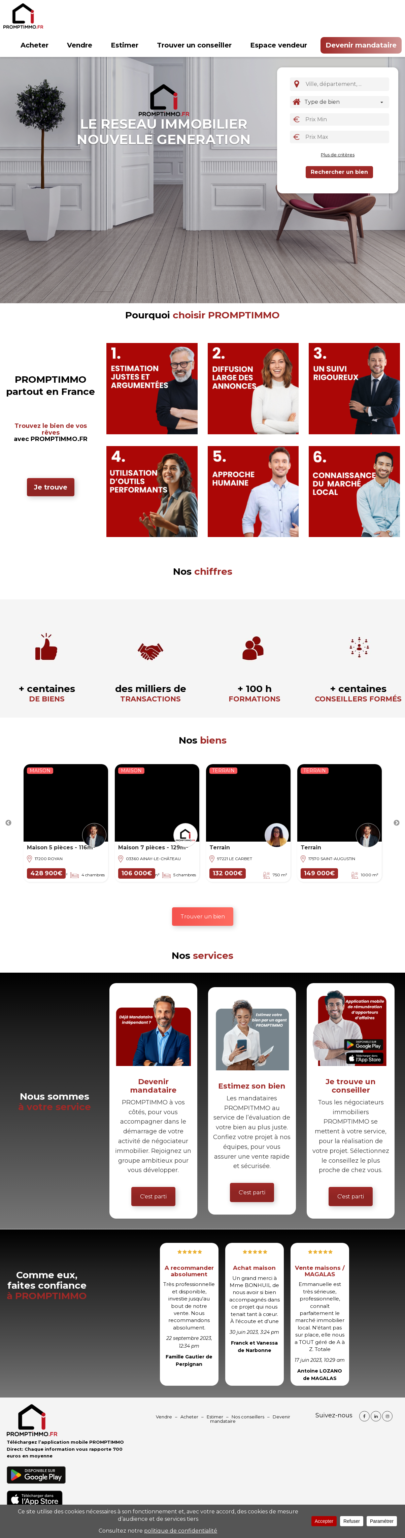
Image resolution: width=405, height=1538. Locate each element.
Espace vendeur (278, 45)
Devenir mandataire (361, 45)
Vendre (79, 45)
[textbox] (348, 84)
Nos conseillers (248, 1416)
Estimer (124, 45)
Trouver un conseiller (194, 45)
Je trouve (50, 487)
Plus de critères (338, 154)
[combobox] (346, 84)
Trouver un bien (202, 916)
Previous (8, 823)
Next (396, 823)
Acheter (34, 45)
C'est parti (153, 1196)
